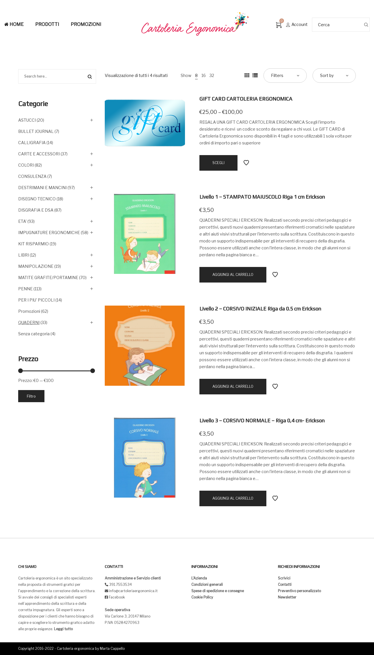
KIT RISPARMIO (33, 243)
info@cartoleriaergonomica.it (133, 591)
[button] (9, 9)
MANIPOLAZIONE (35, 266)
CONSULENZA (32, 176)
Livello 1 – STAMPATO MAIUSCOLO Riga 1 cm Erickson (262, 197)
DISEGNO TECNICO (37, 198)
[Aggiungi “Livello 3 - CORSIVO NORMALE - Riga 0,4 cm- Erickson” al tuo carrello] (232, 498)
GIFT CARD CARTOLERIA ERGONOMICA (245, 99)
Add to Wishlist (246, 163)
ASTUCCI (27, 120)
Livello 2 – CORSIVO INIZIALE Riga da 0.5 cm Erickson (260, 309)
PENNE (25, 288)
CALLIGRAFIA (32, 142)
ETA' (22, 221)
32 (212, 75)
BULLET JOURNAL (36, 131)
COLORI (26, 165)
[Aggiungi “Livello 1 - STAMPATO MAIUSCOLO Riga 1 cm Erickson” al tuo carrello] (232, 275)
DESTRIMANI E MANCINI (42, 187)
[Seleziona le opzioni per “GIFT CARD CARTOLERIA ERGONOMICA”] (218, 163)
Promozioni (29, 311)
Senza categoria (34, 333)
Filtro (31, 396)
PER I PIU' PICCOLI (36, 300)
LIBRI (23, 255)
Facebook (117, 597)
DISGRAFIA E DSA (35, 210)
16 (203, 75)
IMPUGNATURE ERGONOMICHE (49, 232)
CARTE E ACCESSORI (39, 153)
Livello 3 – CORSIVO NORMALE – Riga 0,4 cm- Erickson (262, 420)
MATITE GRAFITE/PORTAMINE (48, 277)
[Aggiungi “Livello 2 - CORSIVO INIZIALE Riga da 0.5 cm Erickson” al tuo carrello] (232, 386)
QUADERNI (29, 322)
